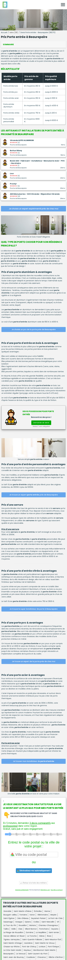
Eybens (28, 922)
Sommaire (8, 44)
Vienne (47, 911)
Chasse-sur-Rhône (12, 946)
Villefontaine (42, 915)
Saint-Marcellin (48, 922)
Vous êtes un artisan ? (57, 890)
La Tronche (32, 936)
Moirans (32, 925)
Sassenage (8, 922)
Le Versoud (20, 953)
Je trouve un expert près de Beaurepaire (33, 495)
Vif (58, 922)
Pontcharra (44, 929)
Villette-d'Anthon (55, 957)
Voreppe (18, 922)
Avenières (28, 943)
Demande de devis (41, 422)
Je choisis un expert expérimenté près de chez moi (33, 208)
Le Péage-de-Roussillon (13, 932)
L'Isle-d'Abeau (23, 918)
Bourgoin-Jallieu (10, 915)
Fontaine (23, 915)
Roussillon (23, 925)
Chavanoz (41, 957)
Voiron (32, 915)
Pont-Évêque (53, 946)
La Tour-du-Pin (10, 925)
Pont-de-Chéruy (29, 946)
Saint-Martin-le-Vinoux (45, 943)
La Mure (42, 946)
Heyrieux (27, 950)
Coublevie (30, 957)
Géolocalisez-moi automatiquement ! (34, 870)
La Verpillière (41, 932)
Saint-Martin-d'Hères (22, 911)
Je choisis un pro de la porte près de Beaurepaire (34, 329)
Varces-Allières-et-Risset (14, 936)
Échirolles (38, 911)
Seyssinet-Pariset (38, 918)
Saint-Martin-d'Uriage (13, 943)
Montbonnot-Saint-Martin (44, 950)
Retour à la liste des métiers (33, 883)
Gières (42, 936)
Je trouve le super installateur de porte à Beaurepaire (33, 609)
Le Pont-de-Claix (55, 918)
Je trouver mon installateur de (33, 761)
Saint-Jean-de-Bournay (14, 957)
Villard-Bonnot (31, 929)
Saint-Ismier (54, 932)
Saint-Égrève (9, 918)
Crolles (36, 922)
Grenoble (7, 911)
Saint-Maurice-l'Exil (53, 939)
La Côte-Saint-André (12, 950)
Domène (29, 932)
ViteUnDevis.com (45, 890)
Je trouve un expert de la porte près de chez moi (33, 661)
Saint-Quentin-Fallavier (32, 939)
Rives (49, 936)
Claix (20, 929)
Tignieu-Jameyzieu (12, 939)
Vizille (13, 929)
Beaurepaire (9, 953)
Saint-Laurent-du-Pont (38, 953)
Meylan (53, 915)
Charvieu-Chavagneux (48, 925)
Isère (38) (14, 32)
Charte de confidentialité (22, 890)
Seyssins (54, 929)
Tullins (6, 929)
